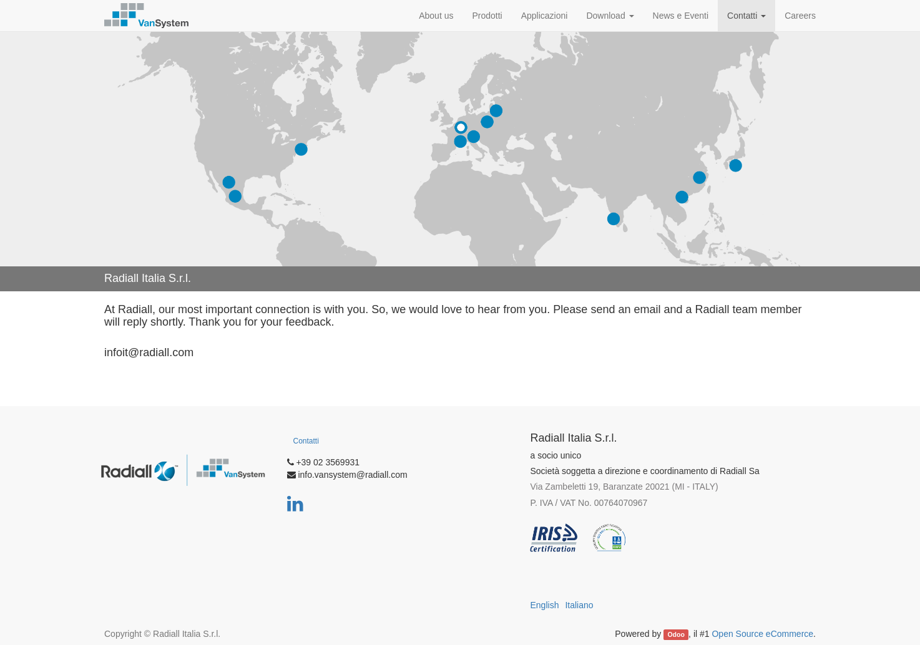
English (545, 605)
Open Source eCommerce (762, 634)
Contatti (306, 441)
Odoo (675, 634)
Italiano (579, 605)
